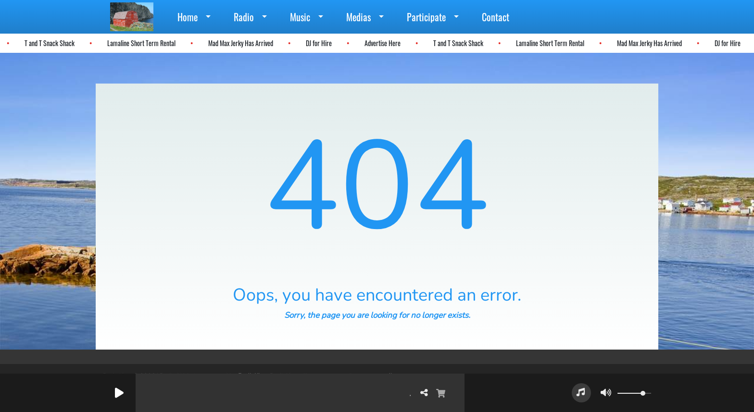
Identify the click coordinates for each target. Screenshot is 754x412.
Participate (426, 17)
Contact (495, 17)
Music (300, 17)
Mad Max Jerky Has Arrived (239, 43)
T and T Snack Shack (49, 43)
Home (187, 17)
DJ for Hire (318, 43)
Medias (358, 17)
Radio (244, 17)
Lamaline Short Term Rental (140, 43)
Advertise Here (382, 43)
